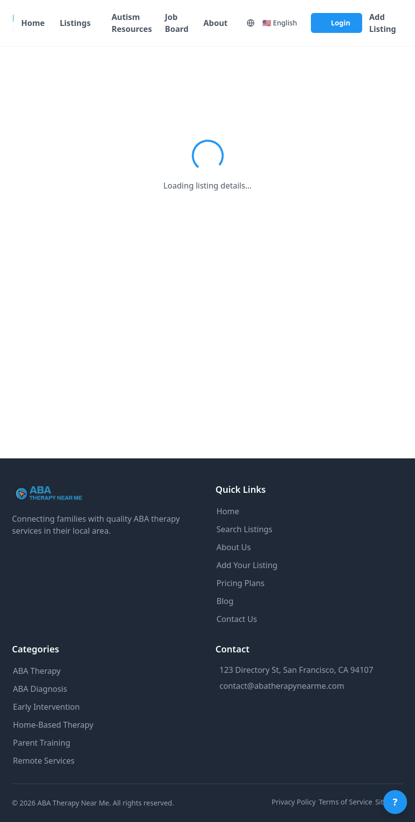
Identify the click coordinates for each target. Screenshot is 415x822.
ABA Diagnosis (40, 688)
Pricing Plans (241, 583)
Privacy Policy (293, 802)
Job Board (176, 22)
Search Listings (245, 529)
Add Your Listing (247, 565)
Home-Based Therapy (53, 724)
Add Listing (382, 22)
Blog (225, 601)
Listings (75, 22)
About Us (234, 547)
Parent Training (41, 742)
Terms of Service (346, 802)
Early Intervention (46, 706)
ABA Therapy (37, 670)
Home (32, 22)
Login (340, 22)
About (215, 22)
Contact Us (237, 619)
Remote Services (44, 760)
